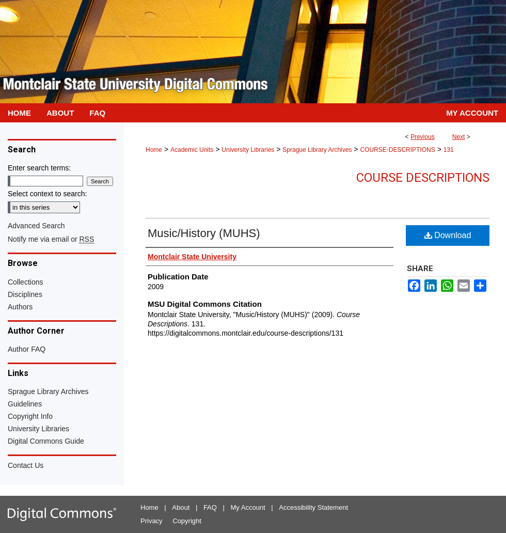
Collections (25, 282)
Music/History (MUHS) (204, 233)
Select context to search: (47, 194)
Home (154, 149)
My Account (248, 507)
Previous (422, 136)
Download (447, 235)
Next (458, 136)
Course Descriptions (422, 177)
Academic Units (191, 149)
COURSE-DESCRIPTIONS (397, 149)
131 (449, 149)
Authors (20, 307)
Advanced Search (36, 226)
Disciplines (25, 294)
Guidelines (25, 404)
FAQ (210, 507)
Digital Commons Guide (46, 441)
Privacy (151, 521)
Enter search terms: (39, 168)
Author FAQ (26, 349)
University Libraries (248, 149)
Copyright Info (30, 416)
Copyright (186, 521)
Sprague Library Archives (317, 149)
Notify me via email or (51, 239)
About (180, 507)
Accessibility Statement (313, 507)
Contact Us (25, 465)
